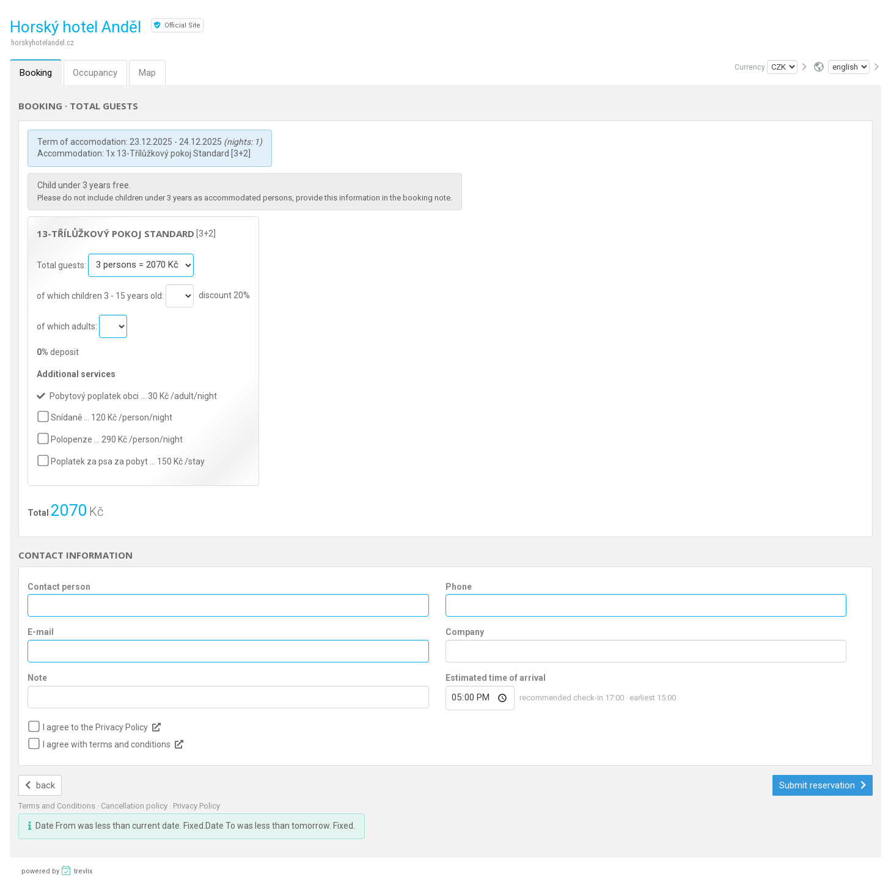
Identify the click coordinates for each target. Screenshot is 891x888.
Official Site (177, 25)
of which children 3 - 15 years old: (101, 295)
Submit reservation (822, 785)
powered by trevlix (56, 870)
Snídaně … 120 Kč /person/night (111, 417)
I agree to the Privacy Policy (95, 727)
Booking (36, 72)
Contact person (59, 587)
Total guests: (62, 265)
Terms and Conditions (57, 805)
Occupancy (95, 72)
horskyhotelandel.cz (42, 42)
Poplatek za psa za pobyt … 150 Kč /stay (128, 461)
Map (147, 72)
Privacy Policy (196, 805)
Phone (459, 587)
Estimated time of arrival (496, 678)
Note (37, 678)
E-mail (41, 632)
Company (465, 632)
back (40, 785)
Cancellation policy (135, 805)
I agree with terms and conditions (106, 744)
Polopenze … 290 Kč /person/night (117, 439)
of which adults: (68, 326)
